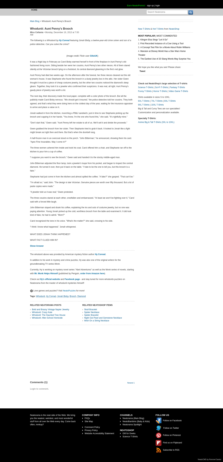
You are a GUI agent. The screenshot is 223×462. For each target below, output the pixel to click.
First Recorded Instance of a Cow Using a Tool (161, 43)
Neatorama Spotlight (131, 424)
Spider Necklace (91, 312)
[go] (190, 12)
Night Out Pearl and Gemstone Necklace (103, 318)
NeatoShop (174, 29)
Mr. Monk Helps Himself (46, 273)
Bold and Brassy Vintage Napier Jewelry (50, 309)
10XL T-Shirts (157, 105)
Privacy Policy (91, 430)
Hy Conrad (64, 40)
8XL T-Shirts (170, 101)
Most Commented (167, 36)
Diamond (81, 296)
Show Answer (37, 246)
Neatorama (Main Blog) (133, 418)
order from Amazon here (92, 273)
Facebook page (72, 279)
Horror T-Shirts (160, 91)
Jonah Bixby (62, 296)
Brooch (73, 296)
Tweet (142, 71)
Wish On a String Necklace (96, 320)
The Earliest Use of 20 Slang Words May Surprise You (165, 59)
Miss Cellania (36, 32)
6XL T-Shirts (143, 101)
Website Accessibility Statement (99, 433)
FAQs (87, 418)
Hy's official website (50, 279)
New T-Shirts (144, 29)
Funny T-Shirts (145, 91)
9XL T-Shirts (143, 105)
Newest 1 (131, 383)
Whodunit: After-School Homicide (47, 318)
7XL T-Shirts (157, 101)
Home (34, 10)
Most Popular (146, 36)
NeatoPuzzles (69, 290)
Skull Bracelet (90, 309)
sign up (150, 5)
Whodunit (40, 296)
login (157, 5)
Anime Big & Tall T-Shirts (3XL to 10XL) (156, 122)
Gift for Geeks (128, 433)
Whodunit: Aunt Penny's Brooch (51, 28)
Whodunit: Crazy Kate (42, 312)
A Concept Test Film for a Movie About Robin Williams (165, 47)
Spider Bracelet (91, 315)
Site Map (89, 421)
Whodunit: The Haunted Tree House (48, 315)
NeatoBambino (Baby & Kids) (136, 421)
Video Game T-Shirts (178, 91)
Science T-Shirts (145, 87)
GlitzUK (94, 56)
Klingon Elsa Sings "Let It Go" (154, 39)
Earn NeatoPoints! (136, 5)
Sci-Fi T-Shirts (161, 87)
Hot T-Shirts (158, 29)
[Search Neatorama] (167, 12)
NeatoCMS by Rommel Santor (209, 459)
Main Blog (34, 21)
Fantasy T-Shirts (177, 87)
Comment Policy (92, 427)
